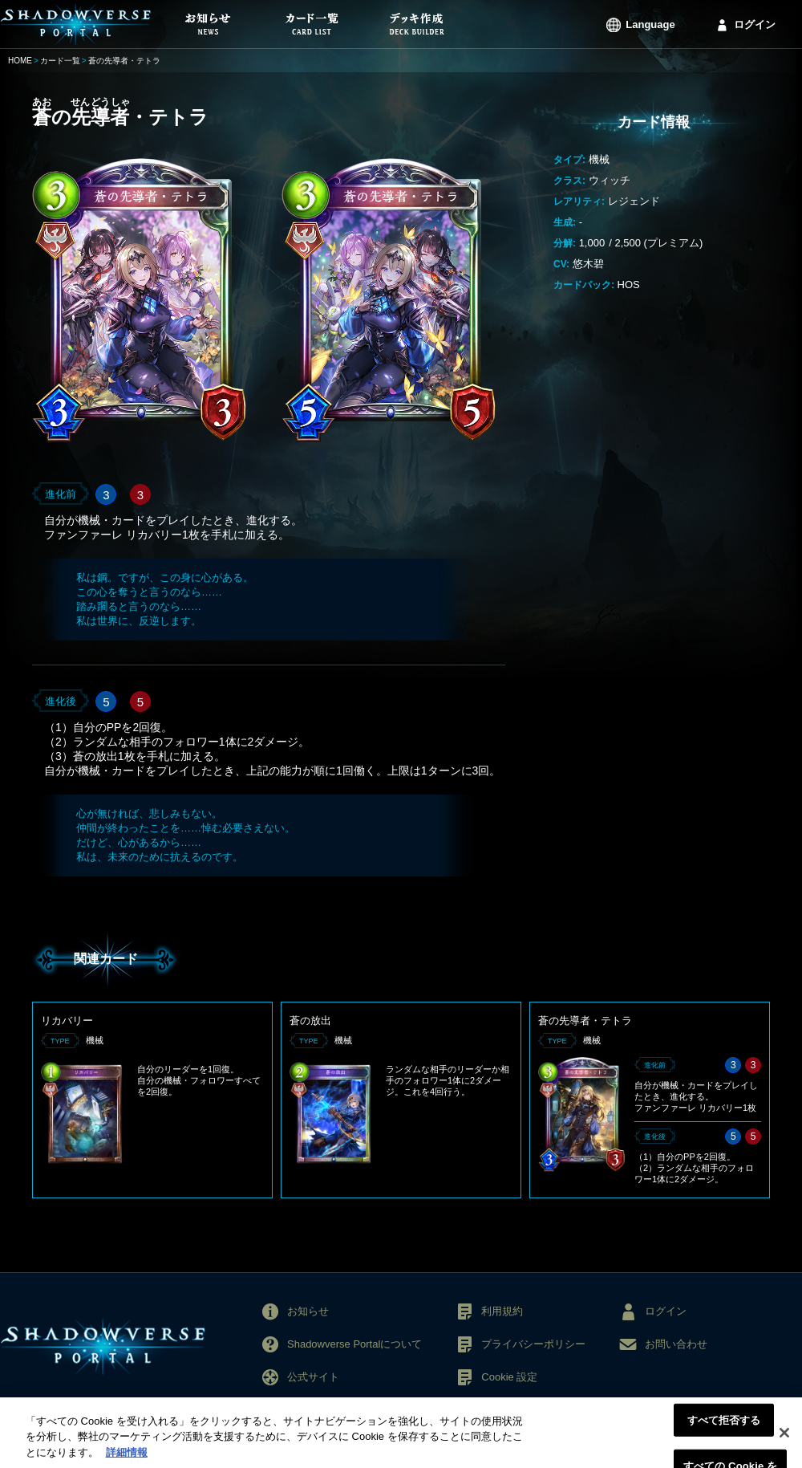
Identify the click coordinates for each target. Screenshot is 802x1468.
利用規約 (502, 1311)
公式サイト (313, 1377)
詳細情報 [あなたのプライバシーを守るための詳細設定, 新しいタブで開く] (127, 1461)
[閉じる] (784, 1441)
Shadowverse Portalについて (354, 1344)
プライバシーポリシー (533, 1344)
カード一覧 (60, 60)
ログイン (755, 24)
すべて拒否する (724, 1429)
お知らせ (308, 1311)
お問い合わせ (676, 1344)
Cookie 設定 (509, 1377)
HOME (20, 60)
